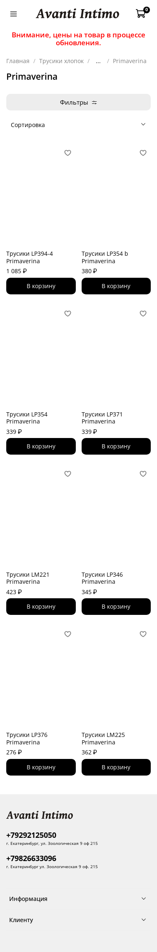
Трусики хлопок (61, 61)
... (98, 61)
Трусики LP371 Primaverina (102, 418)
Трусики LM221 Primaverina (28, 578)
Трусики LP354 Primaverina (26, 418)
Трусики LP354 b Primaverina (105, 257)
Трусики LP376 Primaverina (26, 738)
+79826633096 (31, 858)
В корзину (41, 286)
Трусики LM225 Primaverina (103, 738)
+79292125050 (31, 835)
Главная (18, 61)
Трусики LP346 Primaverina (102, 578)
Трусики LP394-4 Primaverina (29, 257)
